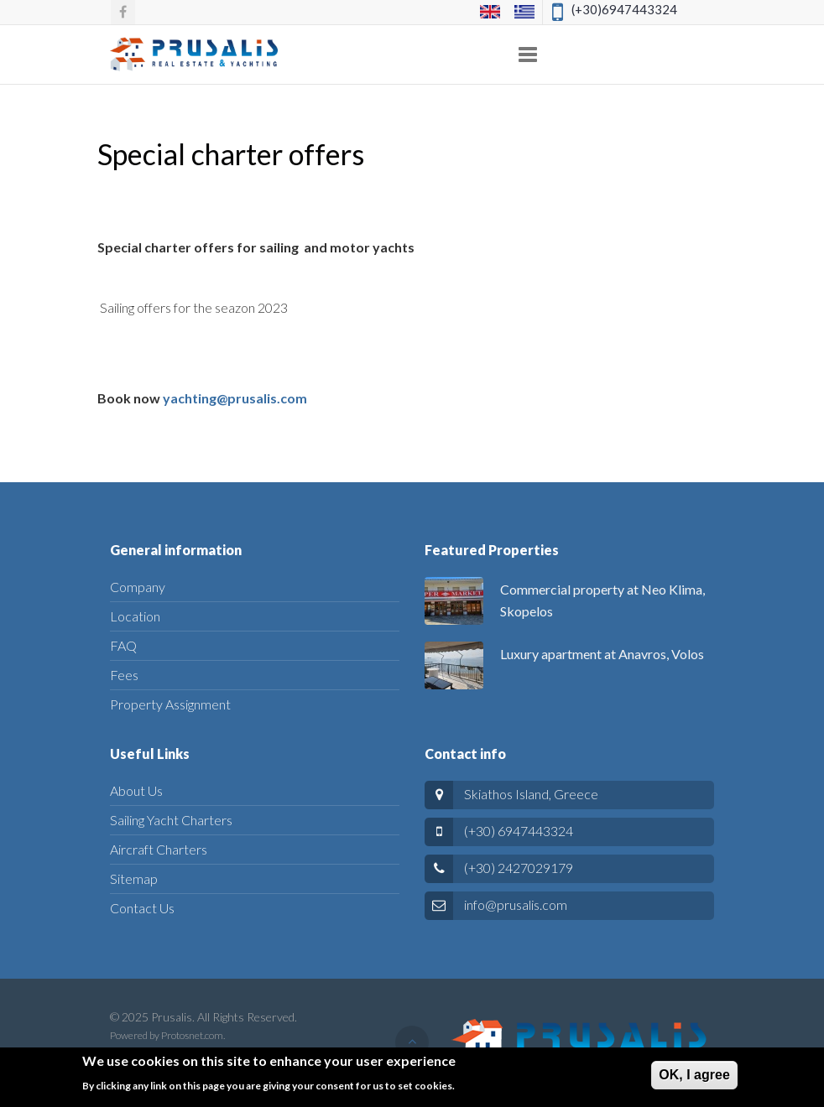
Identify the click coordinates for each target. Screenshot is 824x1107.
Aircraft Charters (158, 849)
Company (137, 587)
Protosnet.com (192, 1035)
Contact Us (142, 908)
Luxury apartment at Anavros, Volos (602, 654)
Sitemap (134, 878)
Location (135, 616)
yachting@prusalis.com (235, 398)
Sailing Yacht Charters (171, 820)
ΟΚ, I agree (694, 1080)
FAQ (123, 645)
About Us (136, 790)
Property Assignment (170, 704)
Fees (124, 675)
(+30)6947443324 (624, 9)
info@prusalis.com (515, 904)
